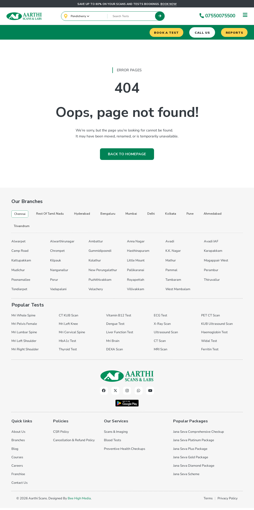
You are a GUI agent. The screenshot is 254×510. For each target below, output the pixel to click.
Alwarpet (18, 243)
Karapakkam (213, 253)
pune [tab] (205, 214)
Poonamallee (20, 282)
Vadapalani (58, 291)
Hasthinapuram (138, 253)
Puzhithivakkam (100, 282)
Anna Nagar (136, 243)
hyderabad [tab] (90, 214)
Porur (54, 282)
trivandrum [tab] (54, 227)
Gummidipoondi (100, 253)
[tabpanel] (126, 266)
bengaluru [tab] (117, 214)
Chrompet (57, 253)
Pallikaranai (135, 272)
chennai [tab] (20, 214)
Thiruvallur (212, 282)
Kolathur (95, 262)
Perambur (211, 272)
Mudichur (18, 272)
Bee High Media (79, 500)
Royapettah (135, 282)
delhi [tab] (164, 214)
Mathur (170, 262)
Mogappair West (216, 262)
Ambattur (96, 243)
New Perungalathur (103, 272)
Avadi (169, 243)
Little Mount (136, 262)
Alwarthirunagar (62, 243)
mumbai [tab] (142, 214)
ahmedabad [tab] (24, 227)
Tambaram (173, 282)
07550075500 (217, 16)
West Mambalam (177, 291)
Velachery (96, 291)
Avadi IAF (211, 243)
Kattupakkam (21, 262)
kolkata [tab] (184, 214)
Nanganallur (59, 272)
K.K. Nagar (173, 253)
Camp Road (20, 253)
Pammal (171, 272)
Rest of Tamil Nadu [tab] (54, 214)
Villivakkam (135, 291)
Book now (168, 4)
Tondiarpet (19, 291)
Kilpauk (55, 262)
